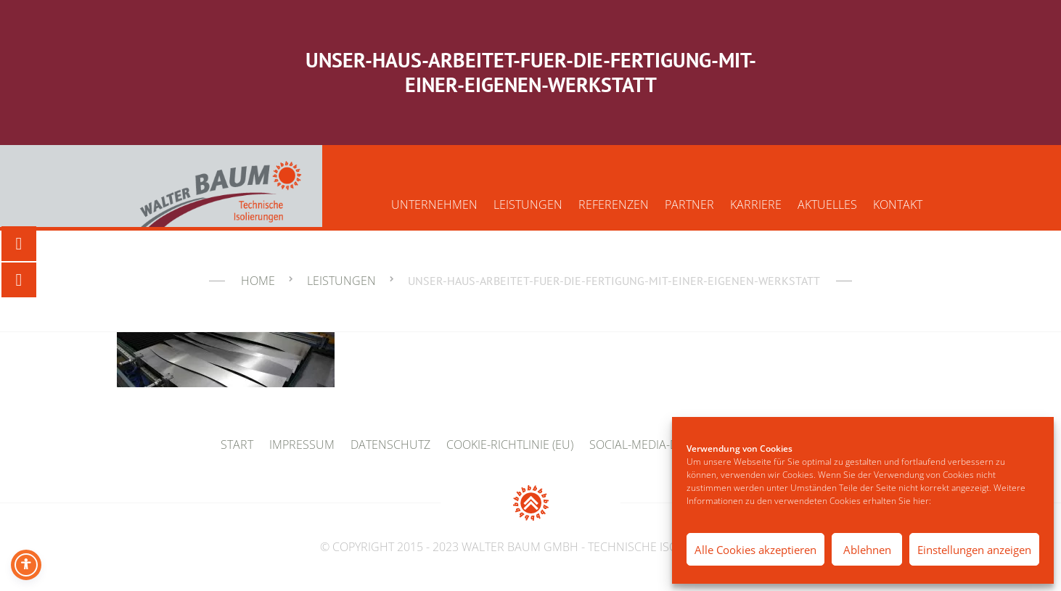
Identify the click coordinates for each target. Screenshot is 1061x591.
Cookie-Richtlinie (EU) (509, 444)
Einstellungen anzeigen (974, 549)
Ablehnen (867, 549)
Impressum (302, 444)
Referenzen (613, 204)
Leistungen (527, 204)
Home (258, 281)
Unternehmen (434, 204)
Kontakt (897, 204)
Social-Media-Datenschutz (669, 444)
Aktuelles (827, 204)
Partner (689, 204)
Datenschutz (390, 444)
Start (237, 444)
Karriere (756, 204)
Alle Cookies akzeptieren (755, 549)
